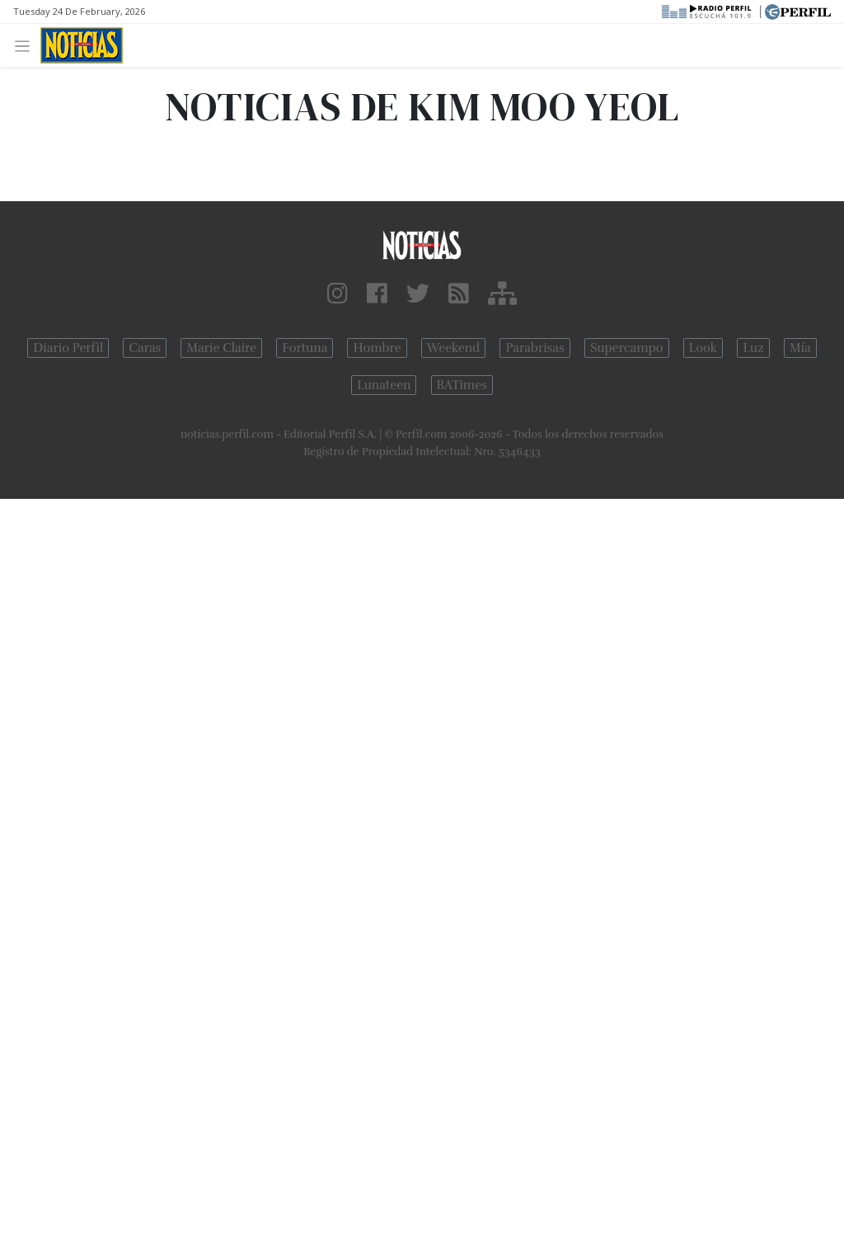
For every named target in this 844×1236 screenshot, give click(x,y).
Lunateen (383, 385)
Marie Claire (221, 348)
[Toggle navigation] (26, 45)
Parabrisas (534, 348)
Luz (753, 348)
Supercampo (626, 348)
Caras (145, 348)
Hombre (377, 348)
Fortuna (304, 348)
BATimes (462, 385)
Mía (800, 348)
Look (703, 348)
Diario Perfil (68, 348)
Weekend (454, 348)
